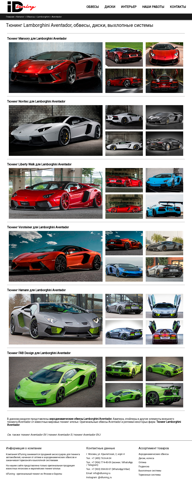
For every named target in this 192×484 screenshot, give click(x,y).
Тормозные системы (150, 474)
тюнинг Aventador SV (33, 434)
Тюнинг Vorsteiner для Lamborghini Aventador (38, 227)
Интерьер (128, 7)
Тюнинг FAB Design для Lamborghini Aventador (38, 353)
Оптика (142, 462)
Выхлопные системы (150, 470)
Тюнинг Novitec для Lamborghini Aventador (36, 101)
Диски (109, 7)
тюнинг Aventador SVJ (87, 434)
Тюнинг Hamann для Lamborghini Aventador (36, 290)
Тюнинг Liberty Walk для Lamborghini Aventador (39, 164)
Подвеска (144, 466)
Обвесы (92, 7)
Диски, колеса (146, 458)
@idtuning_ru (105, 477)
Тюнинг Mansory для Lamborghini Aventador (37, 38)
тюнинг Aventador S (60, 434)
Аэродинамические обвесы (154, 454)
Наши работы (153, 7)
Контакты (178, 7)
